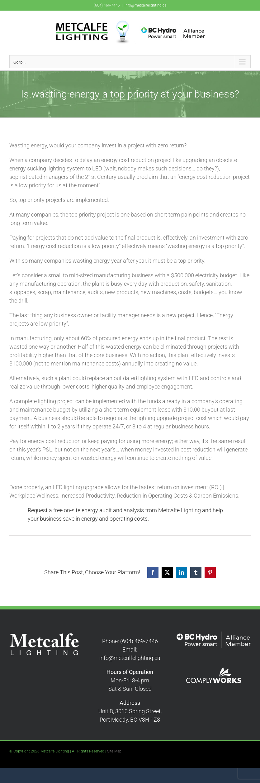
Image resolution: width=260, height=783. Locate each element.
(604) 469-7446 (107, 5)
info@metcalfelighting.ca (145, 5)
